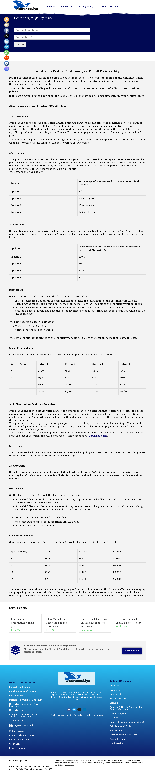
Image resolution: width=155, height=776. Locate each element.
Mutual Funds (116, 730)
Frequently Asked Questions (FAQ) (127, 722)
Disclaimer (115, 703)
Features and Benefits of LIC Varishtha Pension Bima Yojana (94, 623)
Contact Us (66, 6)
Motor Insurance (17, 731)
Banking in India (17, 748)
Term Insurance (17, 720)
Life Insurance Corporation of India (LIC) (22, 623)
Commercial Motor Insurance (23, 735)
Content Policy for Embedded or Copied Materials (126, 708)
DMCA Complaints (119, 713)
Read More (17, 630)
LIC (120, 88)
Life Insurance (16, 695)
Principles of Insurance (20, 687)
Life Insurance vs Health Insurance (21, 726)
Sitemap (114, 718)
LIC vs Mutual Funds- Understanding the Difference (57, 623)
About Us (50, 6)
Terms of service (118, 698)
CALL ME (20, 44)
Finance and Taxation (20, 739)
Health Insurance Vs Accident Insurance (23, 705)
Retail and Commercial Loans (124, 735)
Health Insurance (17, 710)
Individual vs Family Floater (23, 691)
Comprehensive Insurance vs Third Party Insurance (23, 715)
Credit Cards (15, 744)
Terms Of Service (108, 6)
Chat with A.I (132, 651)
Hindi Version (116, 743)
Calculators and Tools (120, 726)
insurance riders (98, 435)
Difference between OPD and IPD (25, 700)
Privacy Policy (85, 6)
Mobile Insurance (118, 739)
